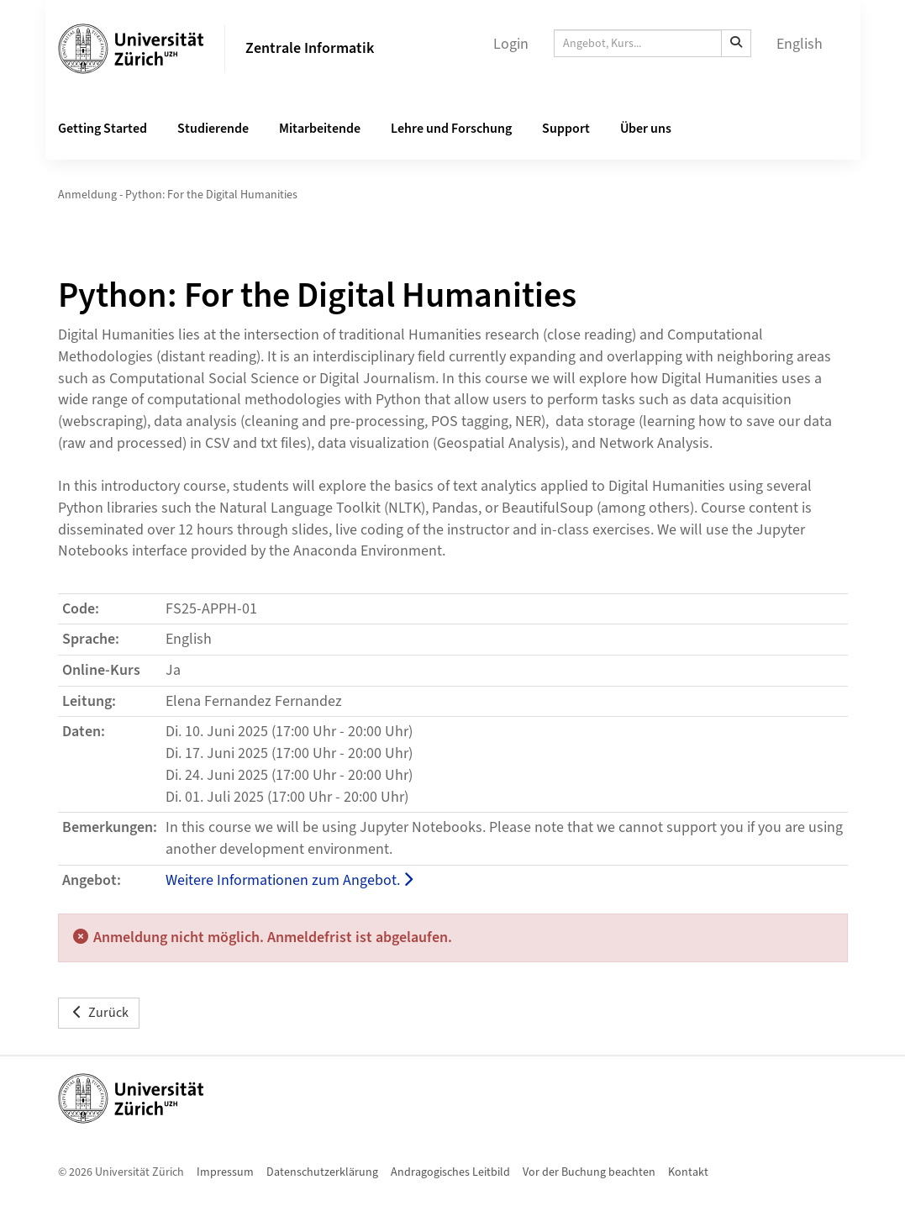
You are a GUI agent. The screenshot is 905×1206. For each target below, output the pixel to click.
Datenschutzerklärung (322, 1172)
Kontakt (688, 1172)
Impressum (225, 1172)
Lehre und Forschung (451, 128)
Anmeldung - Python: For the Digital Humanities (177, 195)
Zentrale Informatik (309, 48)
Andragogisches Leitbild (450, 1172)
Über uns (645, 128)
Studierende (213, 128)
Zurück (99, 1012)
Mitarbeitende (319, 128)
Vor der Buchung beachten (589, 1172)
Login (511, 44)
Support (566, 128)
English (799, 44)
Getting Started (102, 128)
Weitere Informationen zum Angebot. (289, 880)
